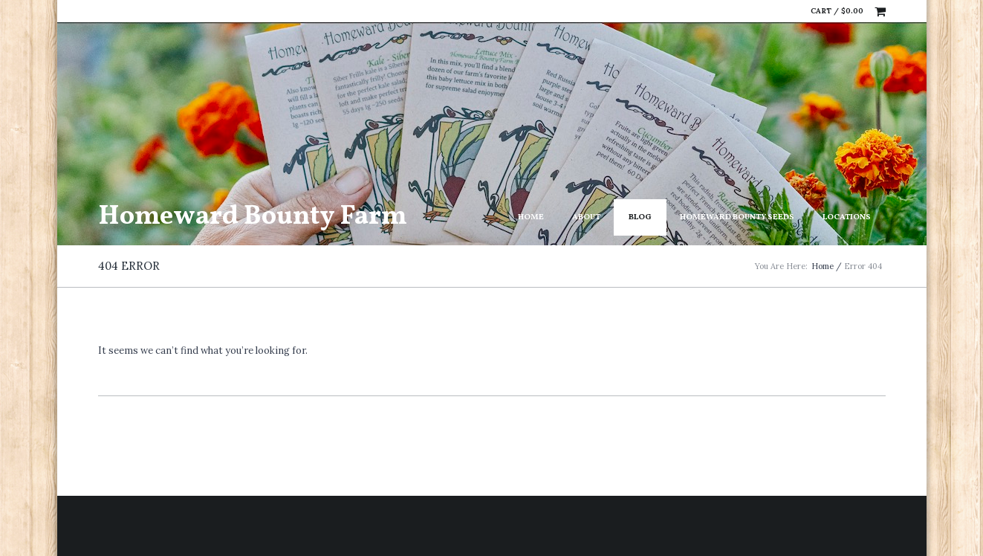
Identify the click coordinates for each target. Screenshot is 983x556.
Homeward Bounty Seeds (737, 217)
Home (531, 217)
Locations (847, 217)
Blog (640, 217)
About (586, 217)
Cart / (837, 11)
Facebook (769, 11)
